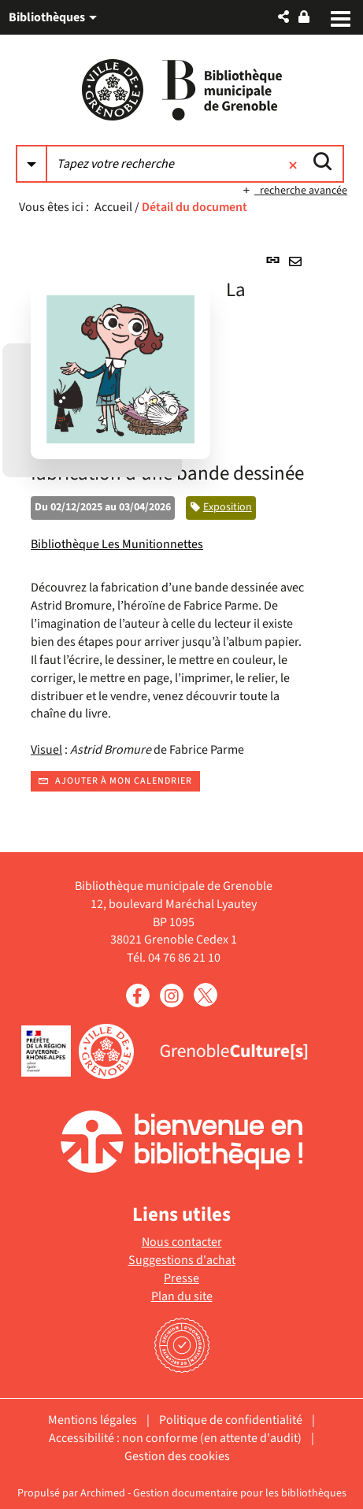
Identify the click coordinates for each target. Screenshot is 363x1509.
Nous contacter (182, 1242)
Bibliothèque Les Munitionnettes (117, 544)
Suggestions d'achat (181, 1260)
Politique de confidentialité (230, 1420)
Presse (181, 1278)
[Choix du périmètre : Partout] (31, 164)
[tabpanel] (181, 519)
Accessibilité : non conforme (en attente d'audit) (175, 1438)
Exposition (227, 507)
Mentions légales (92, 1420)
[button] (283, 17)
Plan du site (182, 1296)
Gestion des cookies (177, 1456)
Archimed (102, 1493)
